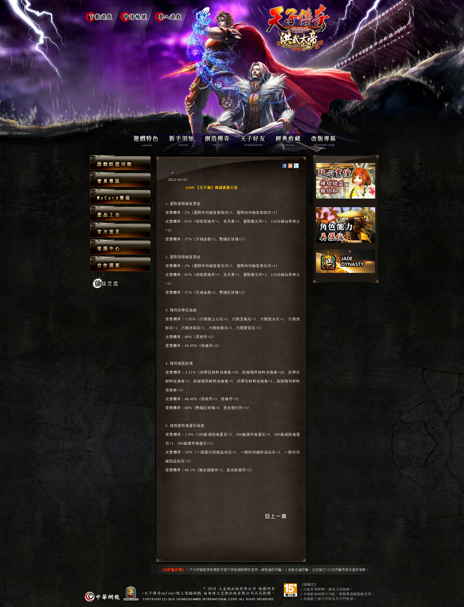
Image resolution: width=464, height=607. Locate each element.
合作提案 (120, 264)
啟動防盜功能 (120, 162)
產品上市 (120, 213)
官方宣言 (120, 230)
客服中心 (120, 247)
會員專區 (120, 179)
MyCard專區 (120, 196)
